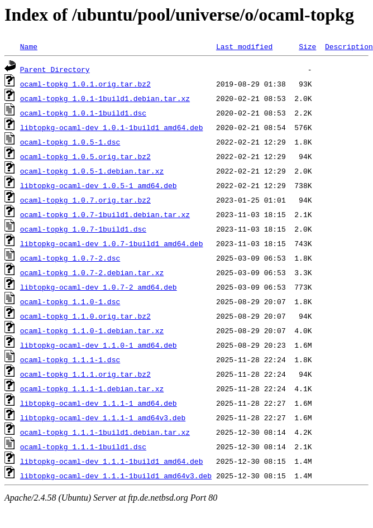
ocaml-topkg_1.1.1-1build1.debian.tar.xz (105, 432)
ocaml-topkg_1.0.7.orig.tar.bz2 (85, 200)
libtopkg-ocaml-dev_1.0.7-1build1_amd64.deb (111, 243)
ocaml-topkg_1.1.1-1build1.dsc (83, 446)
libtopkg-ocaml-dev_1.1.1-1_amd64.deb (98, 403)
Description (349, 46)
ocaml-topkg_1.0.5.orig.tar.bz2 (85, 156)
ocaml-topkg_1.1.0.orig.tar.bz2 (85, 316)
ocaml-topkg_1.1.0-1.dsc (70, 301)
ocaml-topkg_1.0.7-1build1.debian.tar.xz (105, 214)
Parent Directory (55, 69)
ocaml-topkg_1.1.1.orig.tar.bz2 (85, 374)
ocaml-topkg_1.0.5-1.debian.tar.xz (92, 171)
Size (307, 46)
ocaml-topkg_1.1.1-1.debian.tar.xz (92, 388)
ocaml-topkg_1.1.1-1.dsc (70, 359)
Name (28, 46)
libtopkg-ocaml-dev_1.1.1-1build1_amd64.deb (111, 461)
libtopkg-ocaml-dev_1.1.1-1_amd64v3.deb (102, 417)
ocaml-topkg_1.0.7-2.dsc (70, 258)
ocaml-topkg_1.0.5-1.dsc (70, 142)
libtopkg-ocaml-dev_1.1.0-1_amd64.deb (98, 345)
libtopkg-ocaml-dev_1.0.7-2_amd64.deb (98, 287)
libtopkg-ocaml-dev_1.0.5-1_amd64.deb (98, 185)
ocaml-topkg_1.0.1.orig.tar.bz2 (85, 84)
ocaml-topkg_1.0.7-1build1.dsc (83, 229)
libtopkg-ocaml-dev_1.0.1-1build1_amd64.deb (111, 127)
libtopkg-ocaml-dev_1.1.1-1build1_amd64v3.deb (116, 476)
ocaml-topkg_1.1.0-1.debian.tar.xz (92, 330)
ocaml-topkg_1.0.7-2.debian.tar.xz (92, 272)
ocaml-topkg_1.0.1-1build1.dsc (83, 113)
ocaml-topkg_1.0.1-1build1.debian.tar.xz (105, 98)
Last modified (244, 46)
